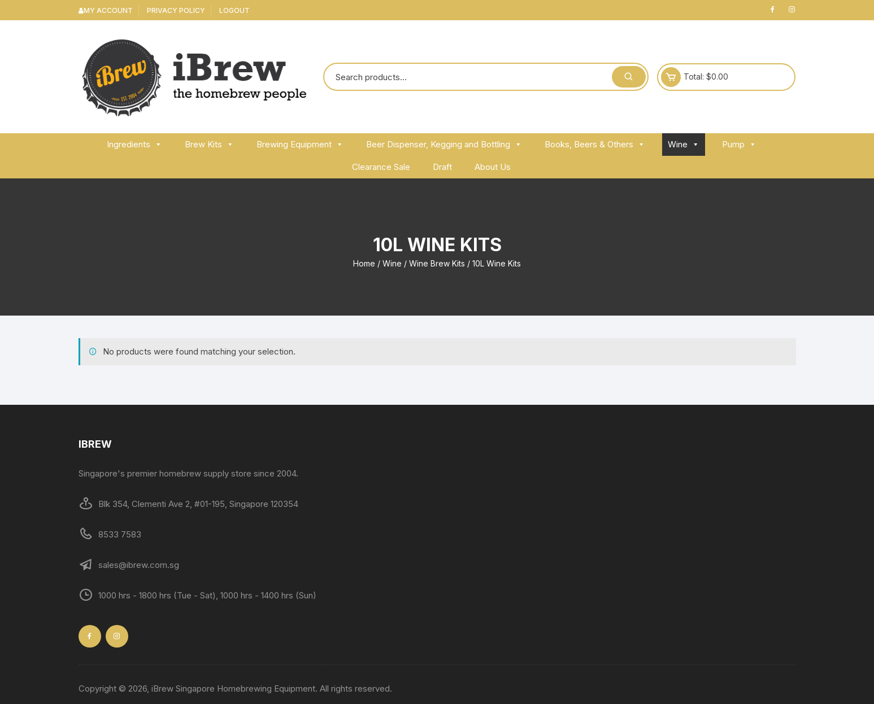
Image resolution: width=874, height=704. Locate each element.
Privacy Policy (176, 10)
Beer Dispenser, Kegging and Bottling (444, 144)
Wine (683, 144)
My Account (106, 10)
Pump (739, 144)
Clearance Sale (381, 166)
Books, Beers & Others (595, 144)
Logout (234, 10)
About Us (493, 166)
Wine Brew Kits (437, 263)
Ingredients (134, 144)
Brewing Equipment (299, 144)
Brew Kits (209, 144)
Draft (442, 166)
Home (364, 263)
